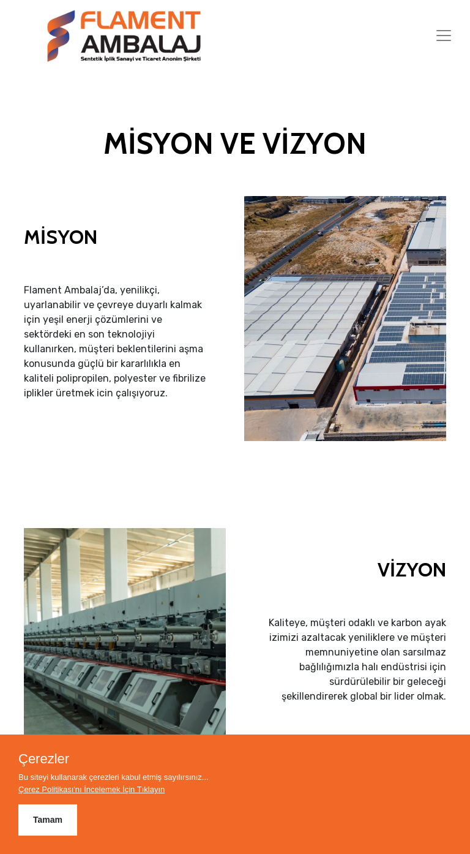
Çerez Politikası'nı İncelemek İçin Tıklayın (91, 789)
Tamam (47, 820)
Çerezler (43, 759)
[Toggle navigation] (443, 35)
